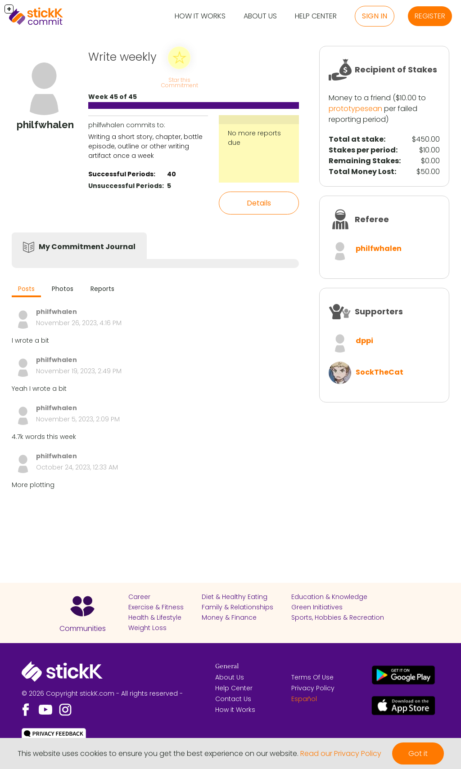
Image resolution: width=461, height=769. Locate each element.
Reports (102, 288)
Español (304, 698)
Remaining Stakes (364, 161)
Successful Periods (121, 174)
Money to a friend (360, 98)
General (227, 666)
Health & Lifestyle (154, 617)
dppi (364, 340)
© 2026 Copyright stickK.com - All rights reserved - (102, 693)
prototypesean (355, 108)
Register (430, 16)
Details (259, 203)
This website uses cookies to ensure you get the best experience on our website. (158, 753)
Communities (82, 628)
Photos (62, 288)
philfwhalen (379, 248)
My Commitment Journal (87, 246)
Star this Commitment (179, 82)
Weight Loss (147, 627)
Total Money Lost (361, 171)
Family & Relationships (237, 607)
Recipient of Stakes (396, 69)
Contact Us (233, 698)
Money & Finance (229, 617)
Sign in (374, 16)
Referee (372, 219)
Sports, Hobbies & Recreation (337, 617)
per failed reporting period (373, 114)
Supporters (379, 311)
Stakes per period (362, 150)
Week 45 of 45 (112, 96)
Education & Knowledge (329, 596)
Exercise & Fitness (156, 607)
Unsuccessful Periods (125, 185)
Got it (418, 753)
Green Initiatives (317, 607)
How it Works (200, 16)
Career (139, 596)
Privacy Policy (312, 688)
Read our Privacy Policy (340, 753)
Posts (26, 288)
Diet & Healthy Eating (234, 596)
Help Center (316, 16)
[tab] (26, 289)
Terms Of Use (312, 677)
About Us (260, 16)
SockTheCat (379, 372)
